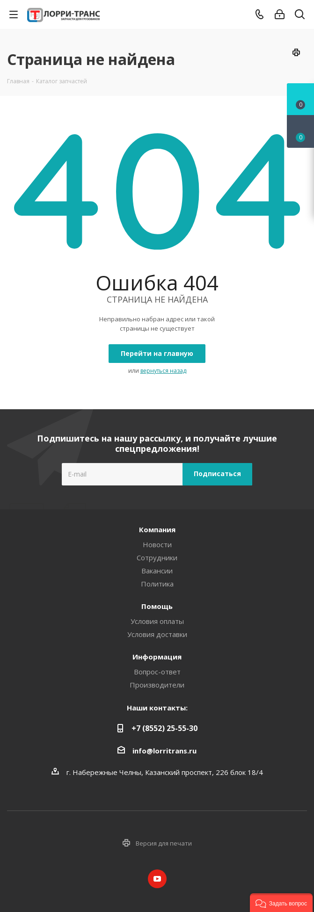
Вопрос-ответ (157, 671)
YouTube (157, 878)
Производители (157, 684)
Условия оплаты (157, 621)
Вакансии (157, 570)
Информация (157, 656)
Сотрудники (157, 557)
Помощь (157, 606)
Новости (157, 544)
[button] (281, 902)
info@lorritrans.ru (164, 750)
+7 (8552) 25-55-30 (164, 728)
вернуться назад (163, 371)
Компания (157, 529)
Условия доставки (157, 634)
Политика (157, 583)
